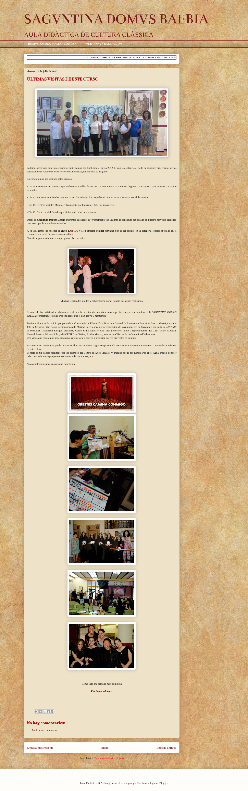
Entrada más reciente (40, 747)
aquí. (92, 356)
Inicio (105, 747)
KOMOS (73, 230)
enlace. (38, 349)
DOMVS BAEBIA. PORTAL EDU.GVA (52, 43)
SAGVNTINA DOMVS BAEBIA (116, 19)
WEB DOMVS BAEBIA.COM (103, 43)
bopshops (131, 782)
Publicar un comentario (44, 730)
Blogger (163, 782)
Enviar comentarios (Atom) (109, 758)
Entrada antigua (166, 747)
